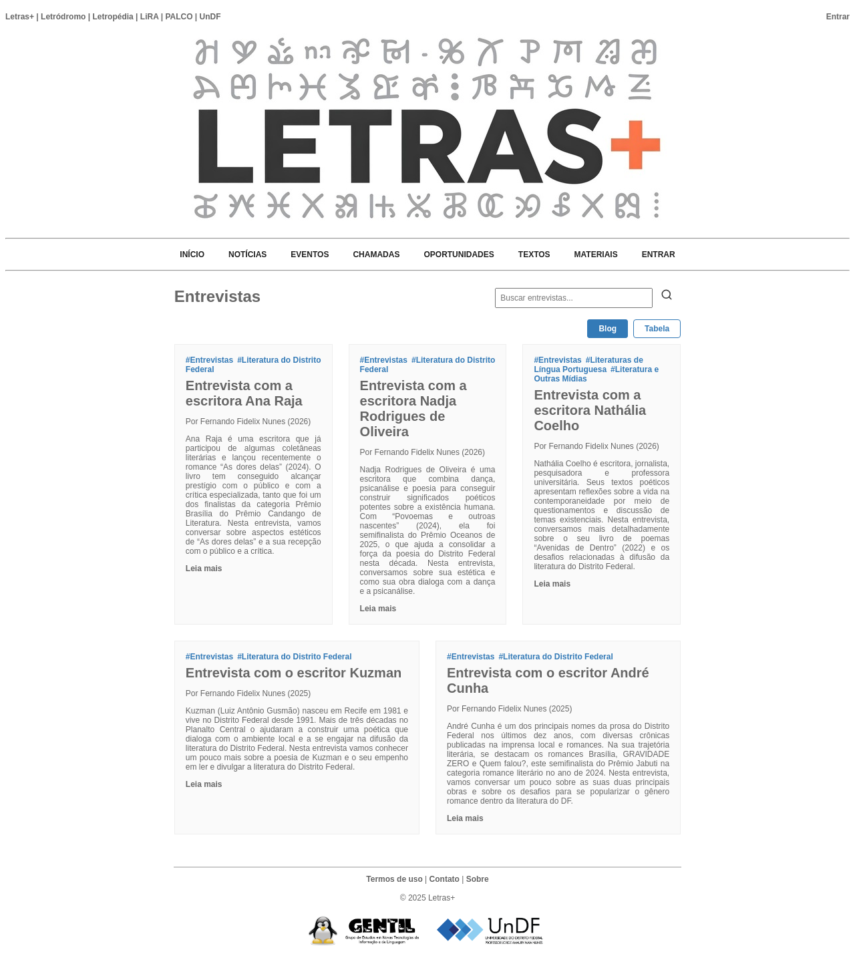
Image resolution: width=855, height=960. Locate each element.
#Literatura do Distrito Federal (294, 656)
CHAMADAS (376, 254)
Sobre (477, 879)
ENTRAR (658, 254)
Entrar (838, 16)
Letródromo (63, 16)
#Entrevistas (209, 360)
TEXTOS (534, 254)
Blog (607, 328)
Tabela (657, 328)
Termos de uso (394, 879)
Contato (445, 879)
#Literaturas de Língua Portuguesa (588, 364)
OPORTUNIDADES (458, 254)
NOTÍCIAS (247, 254)
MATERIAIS (596, 254)
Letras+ (19, 16)
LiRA (149, 16)
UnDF (210, 16)
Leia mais (204, 568)
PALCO (178, 16)
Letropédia (112, 16)
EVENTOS (310, 254)
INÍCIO (192, 254)
